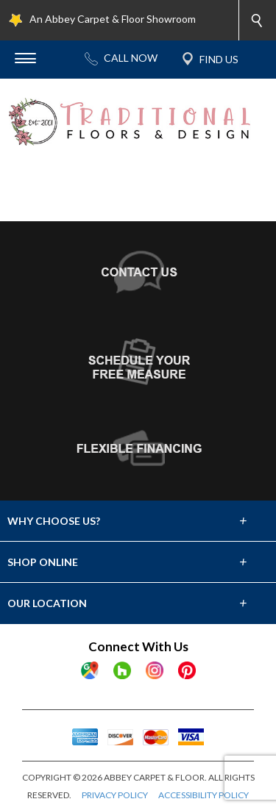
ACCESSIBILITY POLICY (203, 794)
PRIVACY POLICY (115, 794)
